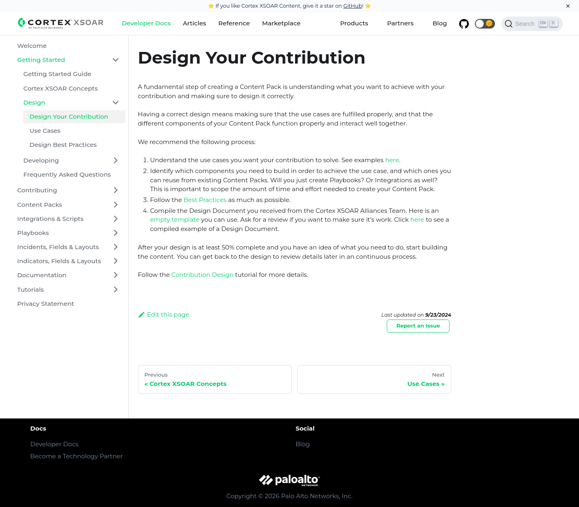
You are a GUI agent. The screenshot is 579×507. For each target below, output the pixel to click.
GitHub (352, 5)
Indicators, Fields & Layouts (59, 261)
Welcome (32, 45)
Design (34, 102)
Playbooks (33, 233)
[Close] (568, 6)
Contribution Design (202, 274)
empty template (174, 219)
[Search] (532, 23)
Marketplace (281, 23)
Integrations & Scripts (50, 219)
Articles (194, 23)
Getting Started (41, 60)
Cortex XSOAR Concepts (60, 88)
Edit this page (163, 314)
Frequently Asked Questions (67, 174)
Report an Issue (418, 325)
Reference (234, 23)
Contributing (37, 190)
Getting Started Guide (57, 74)
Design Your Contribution (68, 116)
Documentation (41, 275)
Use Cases (44, 130)
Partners (400, 23)
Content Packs (39, 204)
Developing (41, 160)
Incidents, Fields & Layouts (58, 247)
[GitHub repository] (464, 23)
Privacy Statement (45, 303)
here (392, 160)
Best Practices (204, 200)
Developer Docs (146, 23)
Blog (440, 23)
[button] (485, 24)
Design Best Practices (62, 144)
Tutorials (30, 289)
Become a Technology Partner (76, 456)
